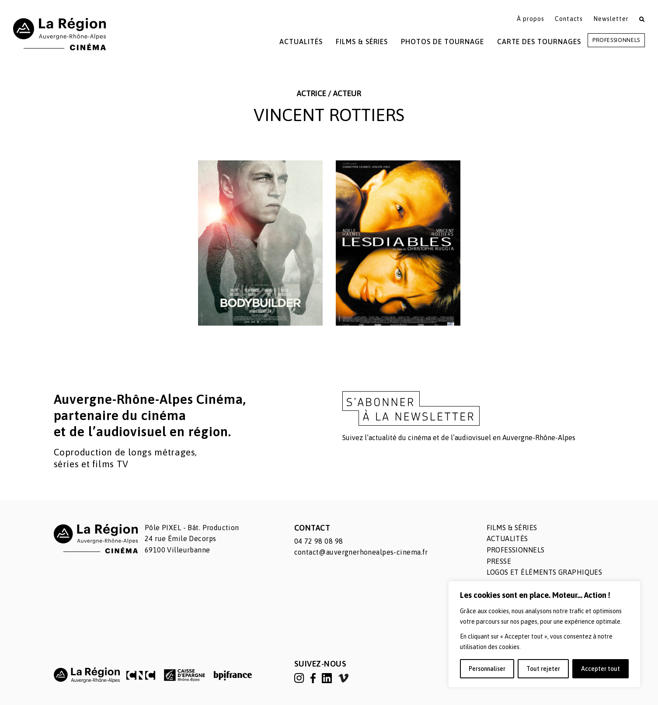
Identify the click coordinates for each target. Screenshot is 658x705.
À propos (530, 18)
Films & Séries (362, 41)
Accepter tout (600, 668)
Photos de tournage (442, 41)
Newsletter (611, 18)
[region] (544, 634)
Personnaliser (487, 668)
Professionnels (616, 40)
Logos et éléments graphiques (544, 572)
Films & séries (512, 527)
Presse (499, 561)
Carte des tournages (539, 41)
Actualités (301, 41)
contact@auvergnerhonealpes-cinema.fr (361, 552)
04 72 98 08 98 (318, 541)
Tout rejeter (543, 668)
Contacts (569, 18)
